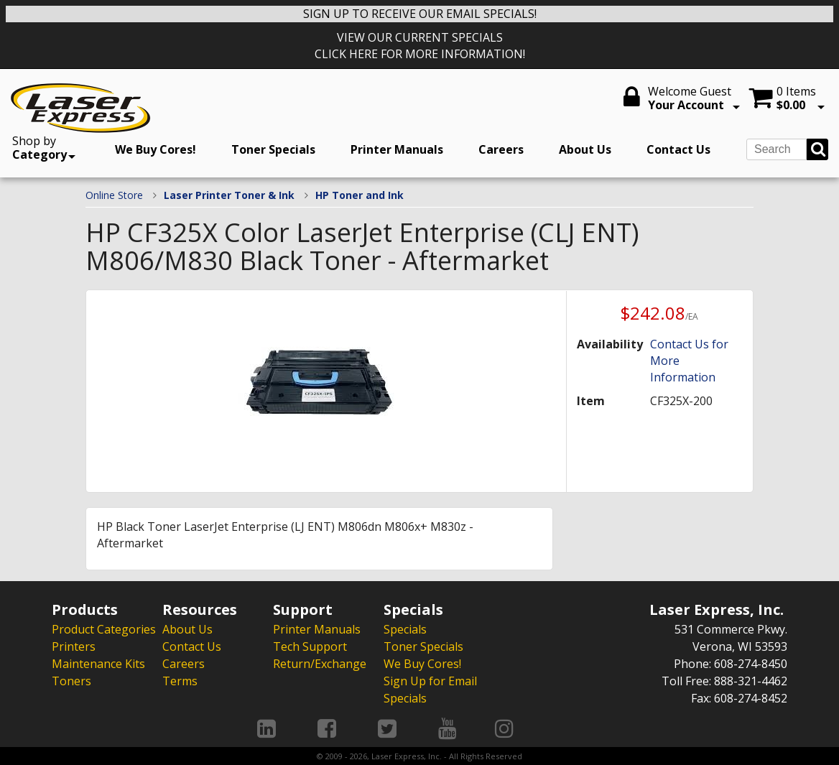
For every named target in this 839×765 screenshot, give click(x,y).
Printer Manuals (397, 149)
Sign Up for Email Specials (430, 689)
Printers (74, 646)
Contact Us (678, 149)
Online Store (114, 195)
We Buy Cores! (155, 149)
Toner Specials (273, 149)
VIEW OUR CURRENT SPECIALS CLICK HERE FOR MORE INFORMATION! (420, 45)
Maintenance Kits (98, 664)
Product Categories (104, 629)
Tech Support (310, 646)
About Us (585, 149)
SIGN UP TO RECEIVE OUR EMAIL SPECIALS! (420, 14)
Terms (180, 681)
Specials (405, 629)
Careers (501, 149)
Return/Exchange (319, 664)
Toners (71, 681)
